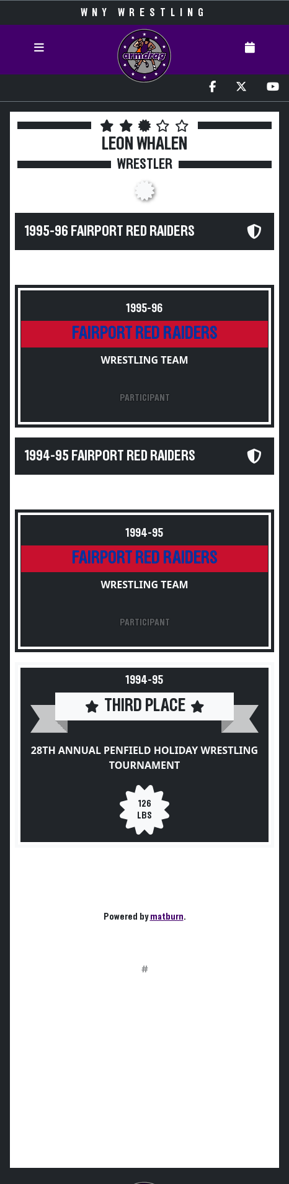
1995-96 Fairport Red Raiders (110, 231)
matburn (167, 917)
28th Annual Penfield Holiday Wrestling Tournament (144, 757)
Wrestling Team (144, 360)
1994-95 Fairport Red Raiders (110, 456)
